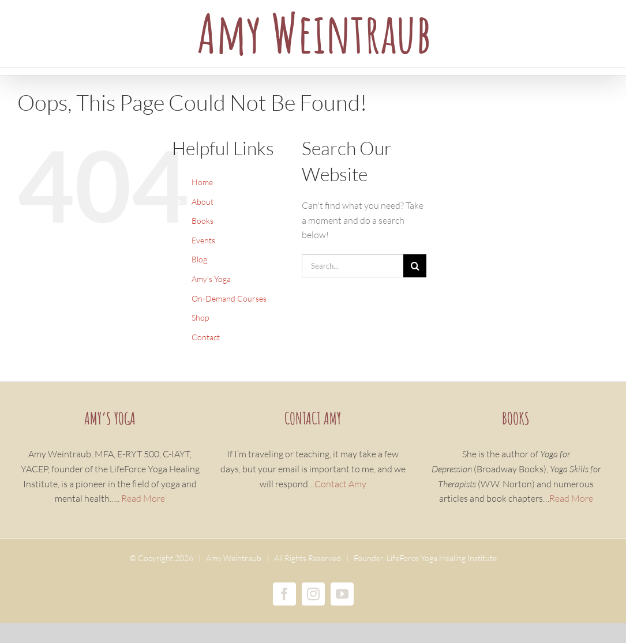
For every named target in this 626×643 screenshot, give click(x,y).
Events (203, 240)
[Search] (414, 265)
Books (202, 220)
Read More (143, 498)
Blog (199, 259)
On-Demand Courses (229, 298)
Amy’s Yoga (211, 279)
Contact (206, 337)
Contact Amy (340, 484)
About (202, 201)
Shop (200, 317)
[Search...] (352, 265)
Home (202, 182)
